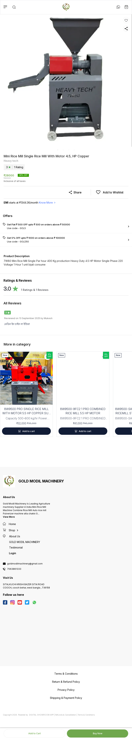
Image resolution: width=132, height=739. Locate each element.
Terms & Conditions (86, 715)
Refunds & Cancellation (65, 715)
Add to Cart (34, 733)
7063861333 (14, 569)
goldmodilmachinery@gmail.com (25, 563)
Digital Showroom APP (41, 715)
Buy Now (97, 733)
